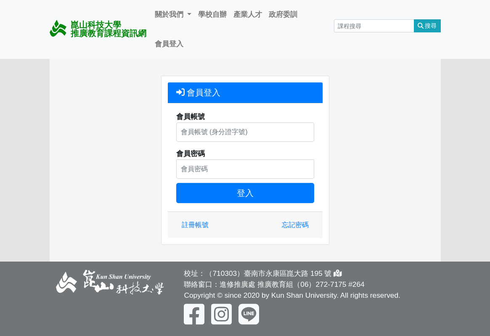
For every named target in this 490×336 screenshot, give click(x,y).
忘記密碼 (295, 224)
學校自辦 (212, 14)
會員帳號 (190, 116)
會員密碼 (190, 153)
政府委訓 (283, 14)
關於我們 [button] (170, 14)
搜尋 (427, 25)
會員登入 (169, 44)
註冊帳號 (195, 224)
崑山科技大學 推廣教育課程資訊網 (98, 29)
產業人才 (247, 14)
